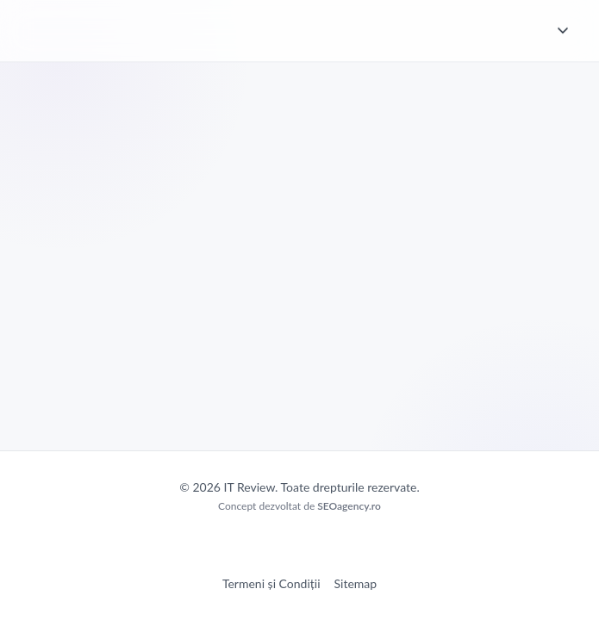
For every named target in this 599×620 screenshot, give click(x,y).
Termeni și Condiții (271, 583)
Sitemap (355, 583)
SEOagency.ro (349, 505)
